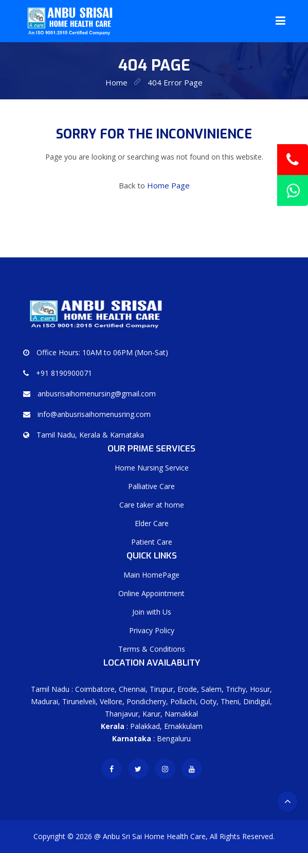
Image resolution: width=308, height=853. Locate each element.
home (116, 82)
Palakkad (145, 726)
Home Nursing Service (152, 468)
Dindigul (256, 701)
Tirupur (161, 689)
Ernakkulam (183, 726)
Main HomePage (151, 575)
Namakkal (181, 714)
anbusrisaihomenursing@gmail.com (97, 393)
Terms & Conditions (151, 649)
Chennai (132, 689)
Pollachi (183, 701)
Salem (211, 689)
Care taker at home (151, 505)
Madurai (44, 701)
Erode (187, 689)
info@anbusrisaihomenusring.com (94, 414)
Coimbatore (95, 689)
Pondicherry (146, 701)
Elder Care (152, 523)
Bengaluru (174, 738)
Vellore (111, 701)
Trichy (236, 689)
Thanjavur (121, 714)
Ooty (208, 701)
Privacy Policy (151, 630)
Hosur (260, 689)
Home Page (168, 185)
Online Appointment (151, 593)
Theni (230, 701)
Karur (151, 714)
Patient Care (151, 542)
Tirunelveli (79, 701)
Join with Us (151, 612)
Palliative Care (151, 486)
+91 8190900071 (64, 373)
